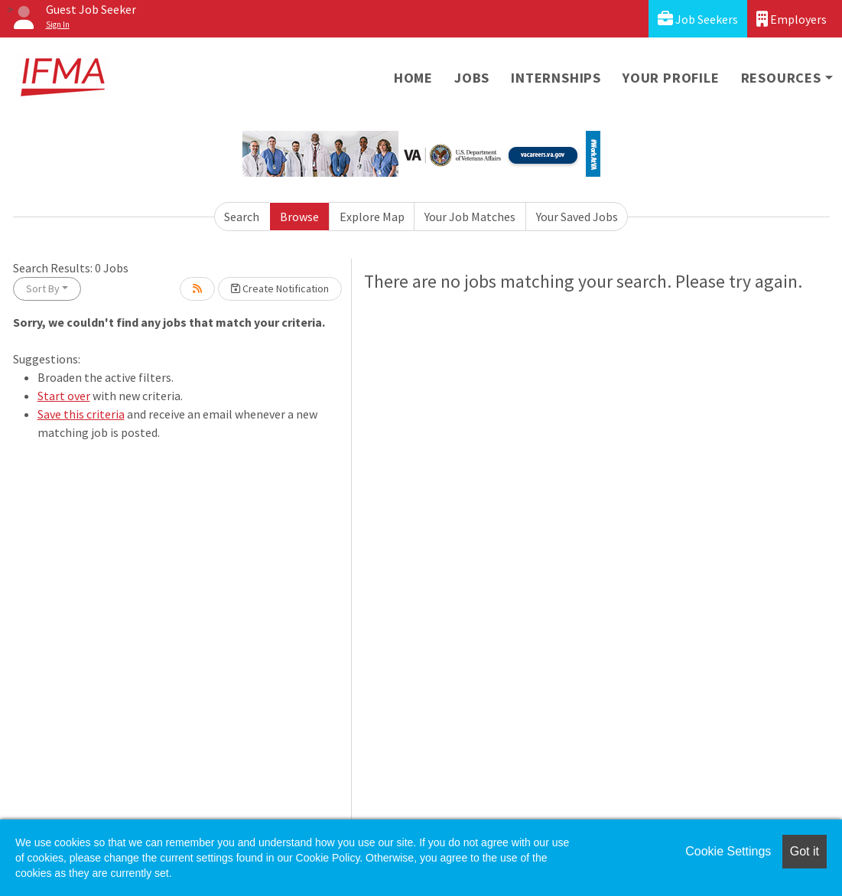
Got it (804, 851)
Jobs (471, 77)
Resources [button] (781, 77)
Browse (299, 216)
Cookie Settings (728, 851)
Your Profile (671, 77)
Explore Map (372, 216)
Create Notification (280, 288)
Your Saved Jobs (577, 216)
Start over (63, 395)
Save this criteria (81, 414)
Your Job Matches (469, 216)
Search (241, 216)
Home (413, 77)
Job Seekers (698, 18)
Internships (556, 77)
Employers (791, 18)
